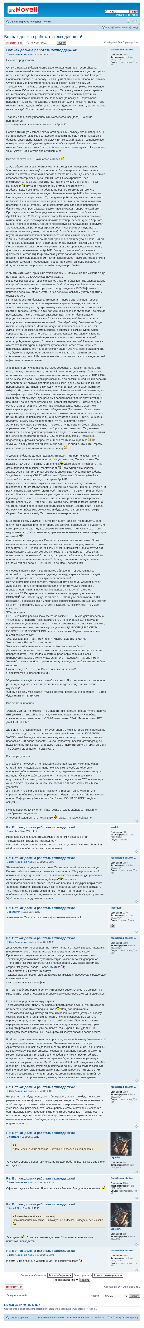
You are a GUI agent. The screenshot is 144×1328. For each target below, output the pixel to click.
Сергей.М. (14, 1137)
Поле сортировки (98, 1275)
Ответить (14, 42)
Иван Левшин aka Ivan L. (21, 55)
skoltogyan (14, 912)
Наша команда (45, 1317)
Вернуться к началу (136, 821)
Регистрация (121, 27)
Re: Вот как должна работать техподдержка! (40, 827)
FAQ (107, 27)
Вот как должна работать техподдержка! (43, 36)
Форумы (36, 21)
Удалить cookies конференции (72, 1317)
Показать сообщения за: (47, 1275)
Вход (135, 27)
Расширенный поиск (127, 15)
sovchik (13, 831)
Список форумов (19, 21)
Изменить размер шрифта (135, 21)
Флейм (47, 21)
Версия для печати (128, 21)
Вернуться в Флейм (17, 1295)
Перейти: (95, 1295)
